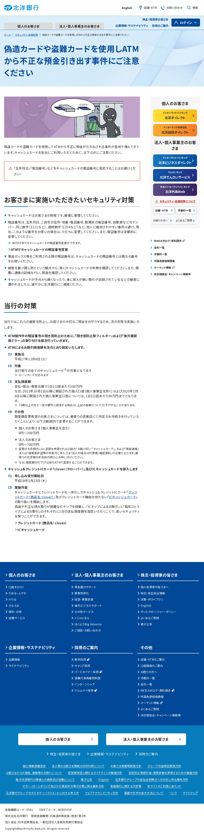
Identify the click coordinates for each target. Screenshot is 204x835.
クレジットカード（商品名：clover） (42, 522)
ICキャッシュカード (122, 496)
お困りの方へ (160, 220)
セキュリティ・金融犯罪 (26, 34)
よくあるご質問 (184, 220)
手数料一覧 (184, 210)
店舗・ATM (161, 210)
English (127, 8)
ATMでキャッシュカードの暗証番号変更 (39, 249)
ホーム (7, 34)
